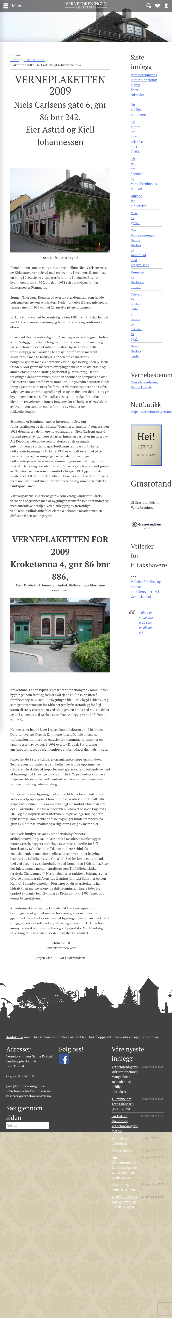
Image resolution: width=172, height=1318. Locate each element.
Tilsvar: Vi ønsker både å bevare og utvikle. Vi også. (136, 316)
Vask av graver (135, 218)
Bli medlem (157, 5)
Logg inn (166, 5)
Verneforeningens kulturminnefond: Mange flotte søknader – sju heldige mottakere (144, 95)
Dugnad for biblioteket (139, 201)
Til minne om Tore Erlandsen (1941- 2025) (138, 137)
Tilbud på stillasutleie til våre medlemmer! (146, 622)
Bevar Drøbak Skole (136, 351)
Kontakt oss (14, 1037)
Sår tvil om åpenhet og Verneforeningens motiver (144, 174)
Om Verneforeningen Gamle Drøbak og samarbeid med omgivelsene (143, 247)
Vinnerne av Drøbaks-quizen (138, 279)
